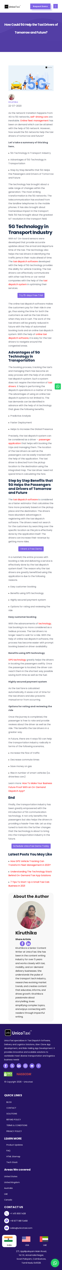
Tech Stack (11, 1162)
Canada (8, 1199)
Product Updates (14, 1144)
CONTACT (11, 1108)
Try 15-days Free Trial (31, 295)
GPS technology (17, 659)
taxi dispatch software (25, 261)
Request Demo (40, 6)
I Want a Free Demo (31, 548)
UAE (6, 1194)
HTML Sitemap (13, 1156)
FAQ (8, 1150)
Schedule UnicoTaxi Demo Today (31, 846)
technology (44, 623)
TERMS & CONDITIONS (16, 1125)
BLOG (9, 1102)
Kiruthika (13, 102)
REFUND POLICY (13, 1119)
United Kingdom (12, 1182)
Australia (8, 1188)
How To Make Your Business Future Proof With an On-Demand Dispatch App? (30, 787)
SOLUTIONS (11, 1113)
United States (10, 1176)
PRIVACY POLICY (14, 1131)
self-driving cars (39, 116)
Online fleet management (34, 120)
